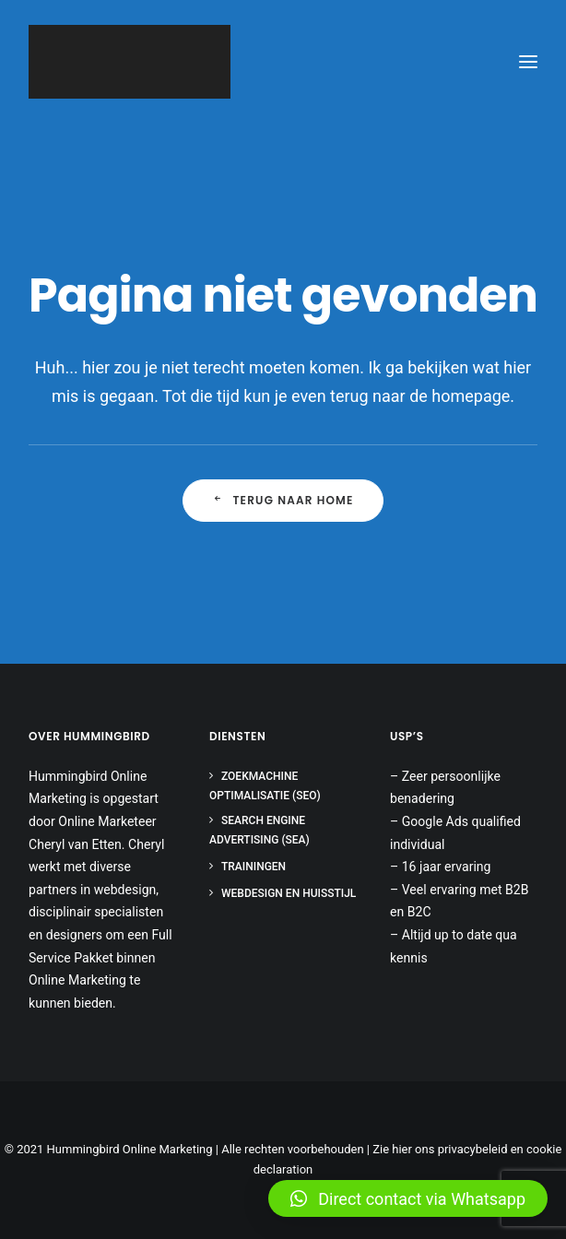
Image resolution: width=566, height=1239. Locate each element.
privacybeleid (473, 1149)
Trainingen (253, 866)
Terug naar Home (282, 500)
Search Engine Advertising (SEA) (259, 830)
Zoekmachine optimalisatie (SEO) (265, 786)
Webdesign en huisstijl (288, 893)
